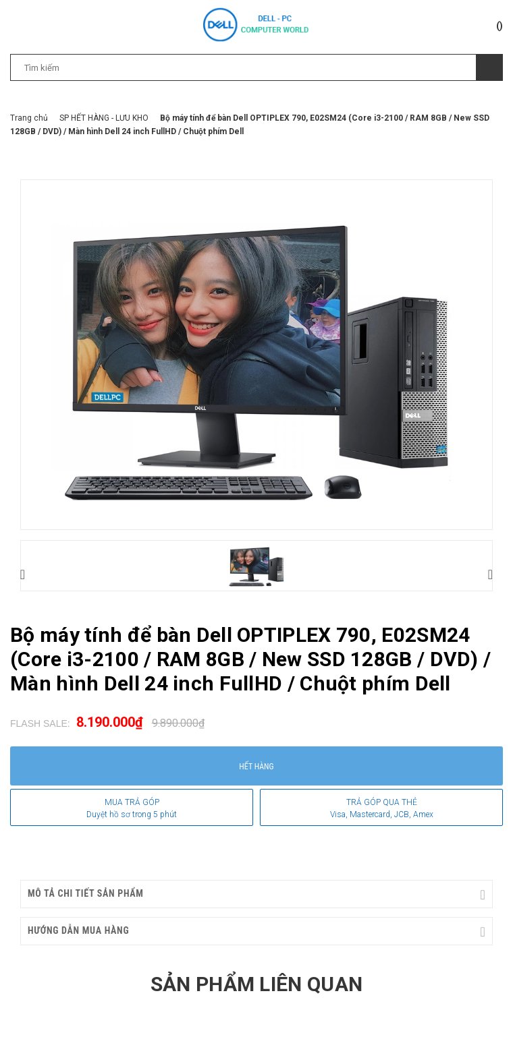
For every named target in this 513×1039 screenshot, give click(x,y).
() (499, 25)
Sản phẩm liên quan (256, 984)
